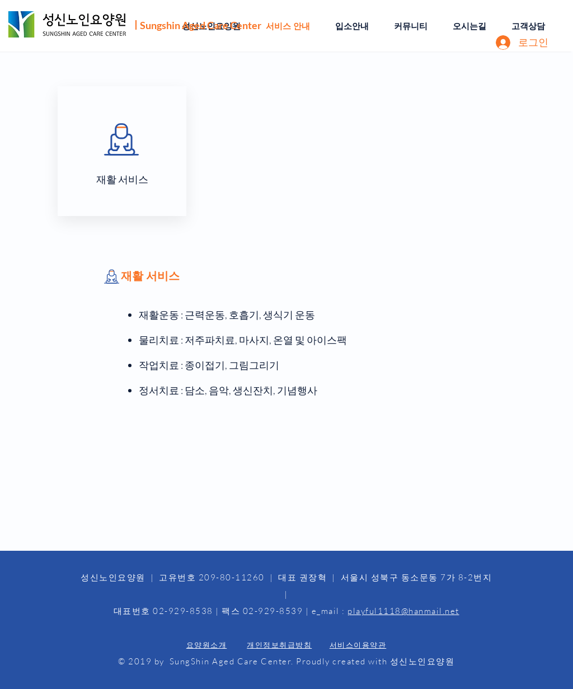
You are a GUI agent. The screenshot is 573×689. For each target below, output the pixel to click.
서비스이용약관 (358, 644)
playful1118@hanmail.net (403, 611)
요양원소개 (206, 644)
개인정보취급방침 (279, 644)
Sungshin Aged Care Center (200, 25)
